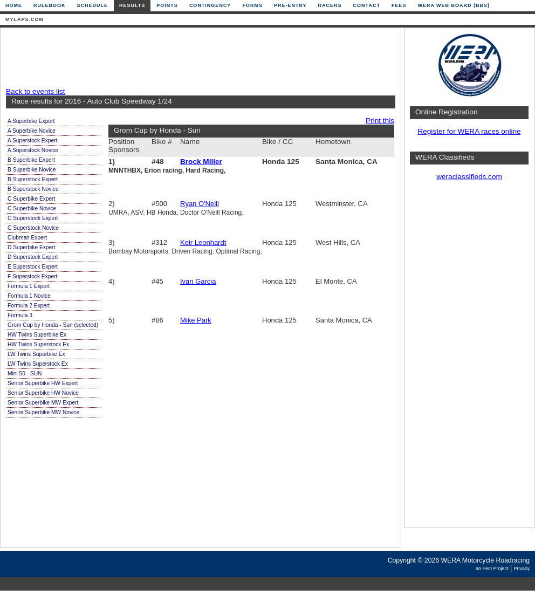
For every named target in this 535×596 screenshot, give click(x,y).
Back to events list (35, 91)
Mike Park (195, 320)
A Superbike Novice (32, 131)
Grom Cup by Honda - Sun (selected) (53, 325)
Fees (399, 5)
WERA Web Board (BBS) (453, 5)
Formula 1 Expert (29, 286)
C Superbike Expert (31, 199)
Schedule (92, 5)
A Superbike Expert (31, 121)
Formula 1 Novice (29, 296)
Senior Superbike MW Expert (43, 403)
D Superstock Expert (33, 257)
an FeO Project (492, 568)
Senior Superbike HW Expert (43, 383)
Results (132, 5)
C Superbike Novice (32, 208)
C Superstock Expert (33, 218)
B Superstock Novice (33, 189)
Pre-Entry (290, 5)
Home (13, 5)
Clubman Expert (27, 238)
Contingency (210, 5)
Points (167, 5)
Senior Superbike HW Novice (43, 393)
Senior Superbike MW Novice (43, 412)
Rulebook (49, 5)
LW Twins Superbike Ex (36, 354)
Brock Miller (201, 161)
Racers (330, 5)
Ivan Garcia (198, 281)
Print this (380, 121)
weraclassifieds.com (469, 177)
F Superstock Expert (32, 276)
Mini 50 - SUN (25, 373)
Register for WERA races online (468, 131)
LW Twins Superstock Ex (38, 364)
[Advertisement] (198, 57)
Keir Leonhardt (203, 242)
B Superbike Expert (31, 160)
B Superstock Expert (33, 179)
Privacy (521, 568)
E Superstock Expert (33, 267)
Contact (366, 5)
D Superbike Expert (31, 247)
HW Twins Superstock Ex (38, 344)
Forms (252, 5)
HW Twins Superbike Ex (37, 335)
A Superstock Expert (32, 140)
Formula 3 (20, 315)
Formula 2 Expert (29, 306)
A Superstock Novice (33, 150)
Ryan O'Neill (199, 204)
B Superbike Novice (32, 170)
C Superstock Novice (33, 228)
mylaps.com (24, 19)
